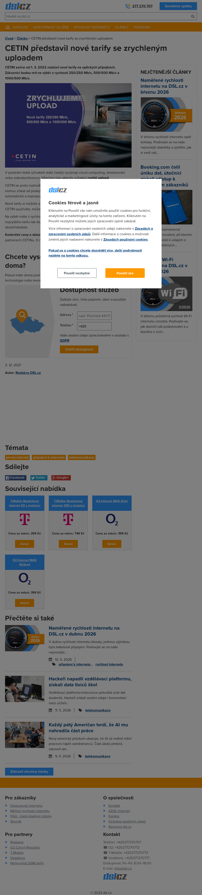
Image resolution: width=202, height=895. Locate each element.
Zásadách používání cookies (125, 239)
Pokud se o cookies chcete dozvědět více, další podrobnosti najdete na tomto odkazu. (95, 253)
